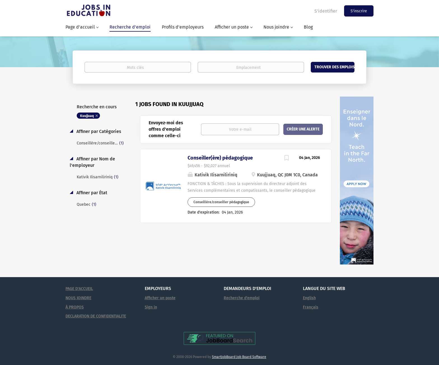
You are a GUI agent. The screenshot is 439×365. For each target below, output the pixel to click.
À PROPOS (75, 307)
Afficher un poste (160, 298)
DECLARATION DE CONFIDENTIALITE (96, 316)
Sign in (151, 307)
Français (310, 307)
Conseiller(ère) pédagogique (220, 158)
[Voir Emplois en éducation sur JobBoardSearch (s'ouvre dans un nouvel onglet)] (219, 338)
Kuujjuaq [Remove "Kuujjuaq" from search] (87, 116)
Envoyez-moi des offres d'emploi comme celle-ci (166, 129)
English (309, 298)
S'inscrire (359, 11)
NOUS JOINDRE (78, 298)
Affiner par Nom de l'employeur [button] (92, 162)
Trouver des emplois (334, 67)
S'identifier (325, 11)
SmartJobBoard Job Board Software (239, 357)
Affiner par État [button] (91, 192)
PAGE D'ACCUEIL (79, 288)
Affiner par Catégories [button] (98, 131)
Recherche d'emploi (242, 298)
